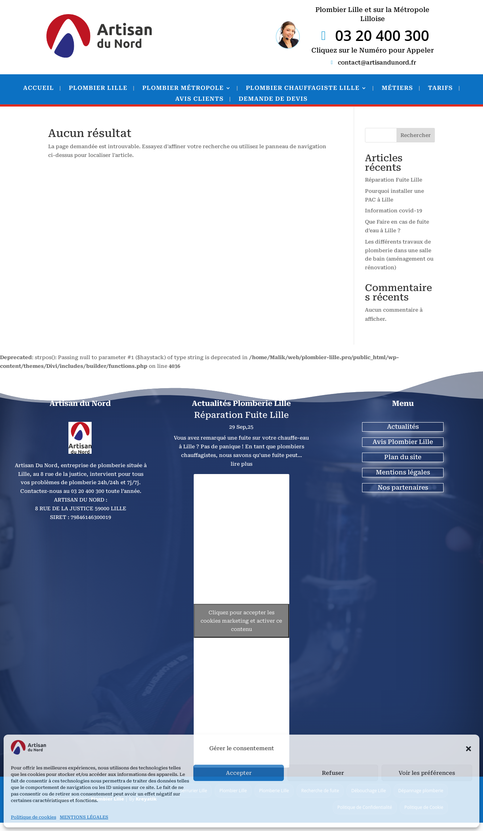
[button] (468, 748)
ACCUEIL (38, 88)
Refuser (333, 773)
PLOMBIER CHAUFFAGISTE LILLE (303, 88)
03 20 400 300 (382, 35)
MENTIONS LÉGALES (84, 817)
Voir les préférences (427, 773)
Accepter (239, 773)
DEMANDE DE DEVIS (273, 99)
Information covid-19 (393, 210)
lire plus (241, 464)
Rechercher (415, 135)
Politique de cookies (33, 817)
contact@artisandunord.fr (377, 62)
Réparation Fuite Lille (393, 180)
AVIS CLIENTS (199, 99)
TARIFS (440, 88)
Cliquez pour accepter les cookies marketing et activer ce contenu (241, 621)
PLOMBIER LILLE (98, 88)
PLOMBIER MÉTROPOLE (183, 88)
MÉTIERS (397, 88)
